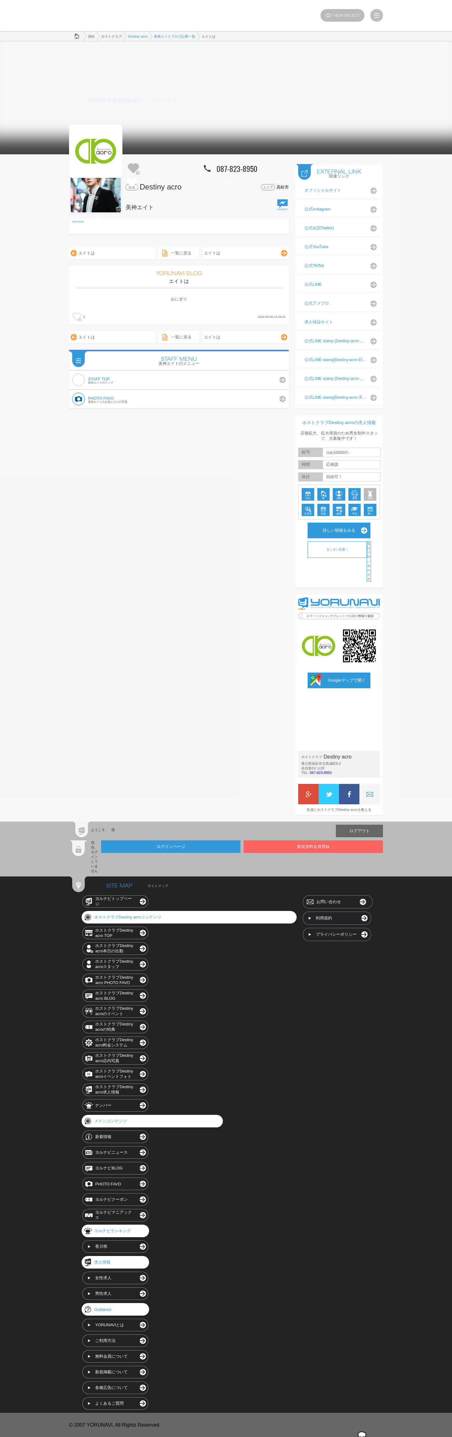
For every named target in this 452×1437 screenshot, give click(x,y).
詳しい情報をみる (339, 530)
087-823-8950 (321, 772)
